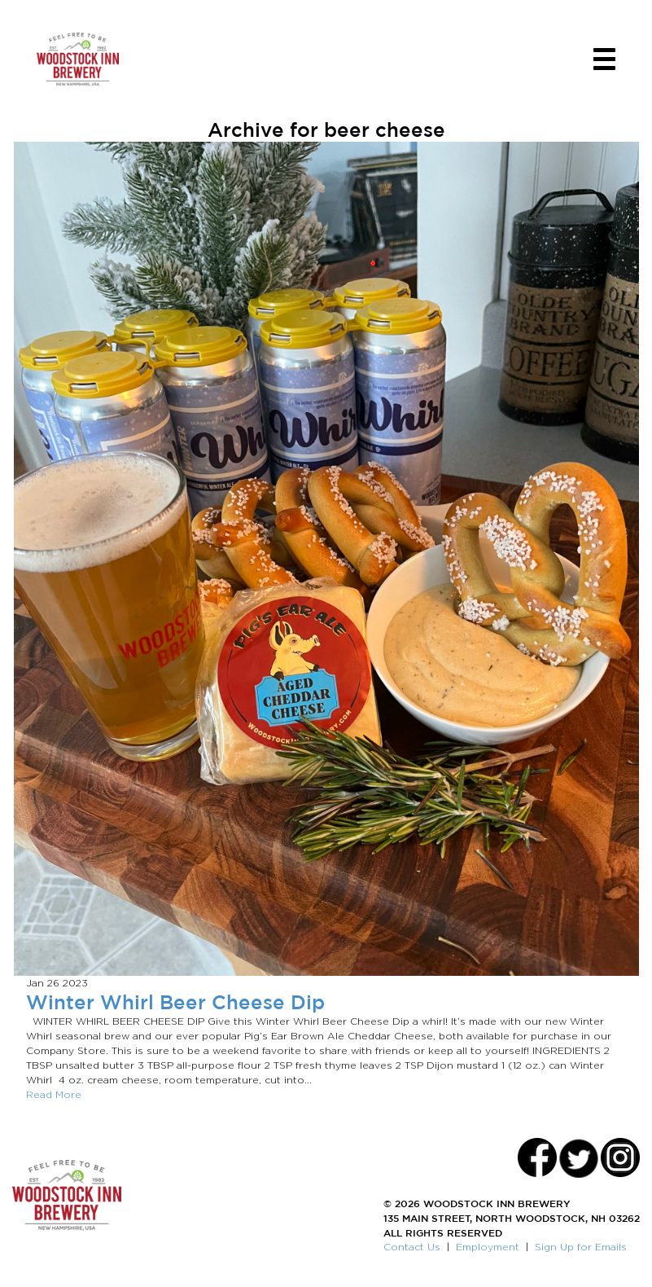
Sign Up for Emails (581, 1246)
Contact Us (411, 1246)
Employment (487, 1246)
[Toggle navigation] (604, 59)
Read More (53, 1094)
